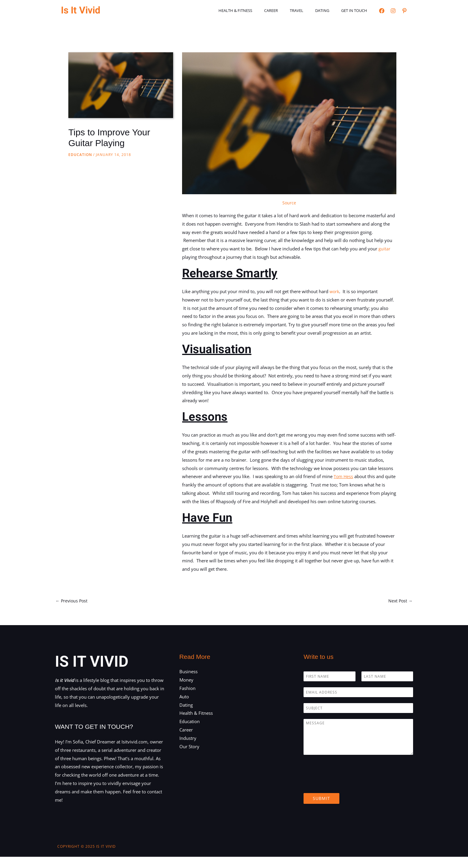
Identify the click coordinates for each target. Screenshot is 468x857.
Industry (187, 738)
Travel (307, 10)
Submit (321, 799)
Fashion (187, 688)
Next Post (399, 601)
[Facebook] (381, 10)
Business (188, 672)
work (335, 291)
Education (80, 154)
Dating (328, 10)
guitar (384, 249)
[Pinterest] (404, 10)
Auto (184, 697)
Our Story (189, 747)
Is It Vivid (80, 10)
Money (186, 680)
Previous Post (72, 601)
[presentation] (349, 783)
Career (285, 10)
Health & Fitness (254, 10)
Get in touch (356, 10)
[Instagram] (393, 10)
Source (289, 203)
